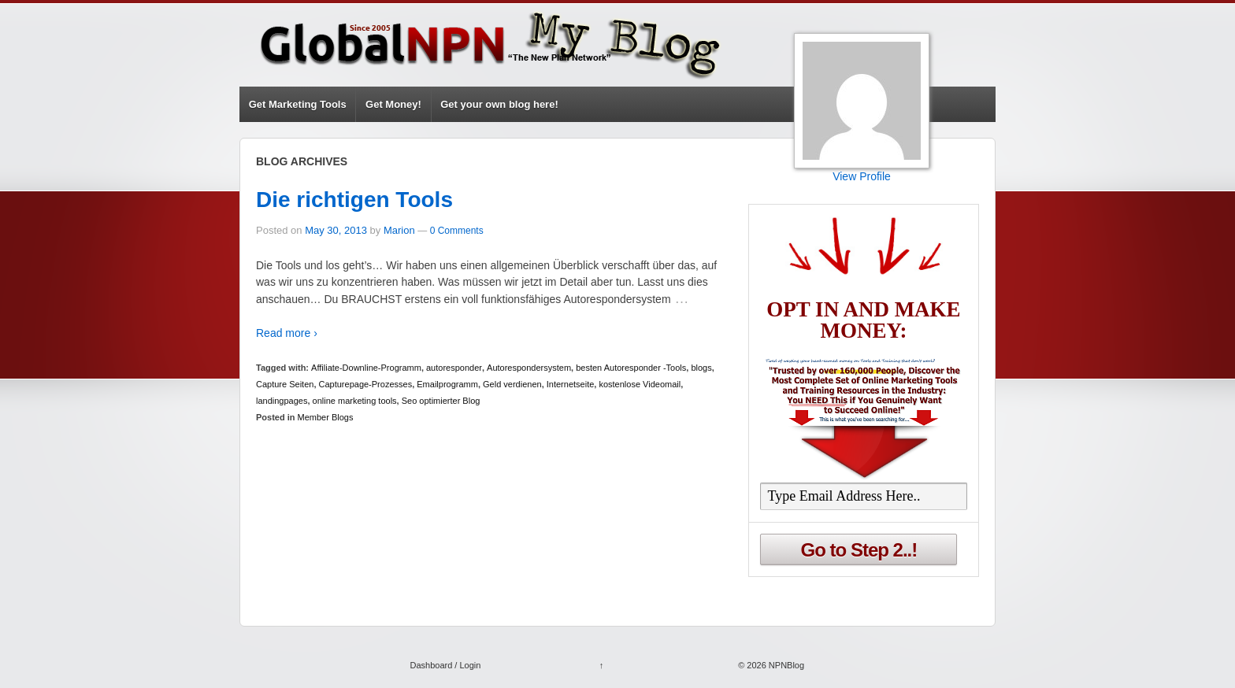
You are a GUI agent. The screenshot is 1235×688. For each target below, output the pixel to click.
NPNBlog (785, 665)
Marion (399, 230)
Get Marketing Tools (298, 104)
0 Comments (457, 230)
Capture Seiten (284, 384)
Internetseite (571, 384)
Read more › (286, 333)
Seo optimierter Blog (441, 400)
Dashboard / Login (445, 665)
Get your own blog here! (499, 104)
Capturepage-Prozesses (366, 384)
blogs (701, 367)
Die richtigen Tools (354, 199)
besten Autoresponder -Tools (631, 367)
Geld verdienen (512, 384)
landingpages (281, 400)
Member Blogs (326, 417)
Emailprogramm (447, 384)
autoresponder (454, 367)
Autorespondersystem (529, 367)
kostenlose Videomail (640, 384)
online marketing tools (355, 400)
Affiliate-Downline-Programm (366, 367)
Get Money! (393, 104)
